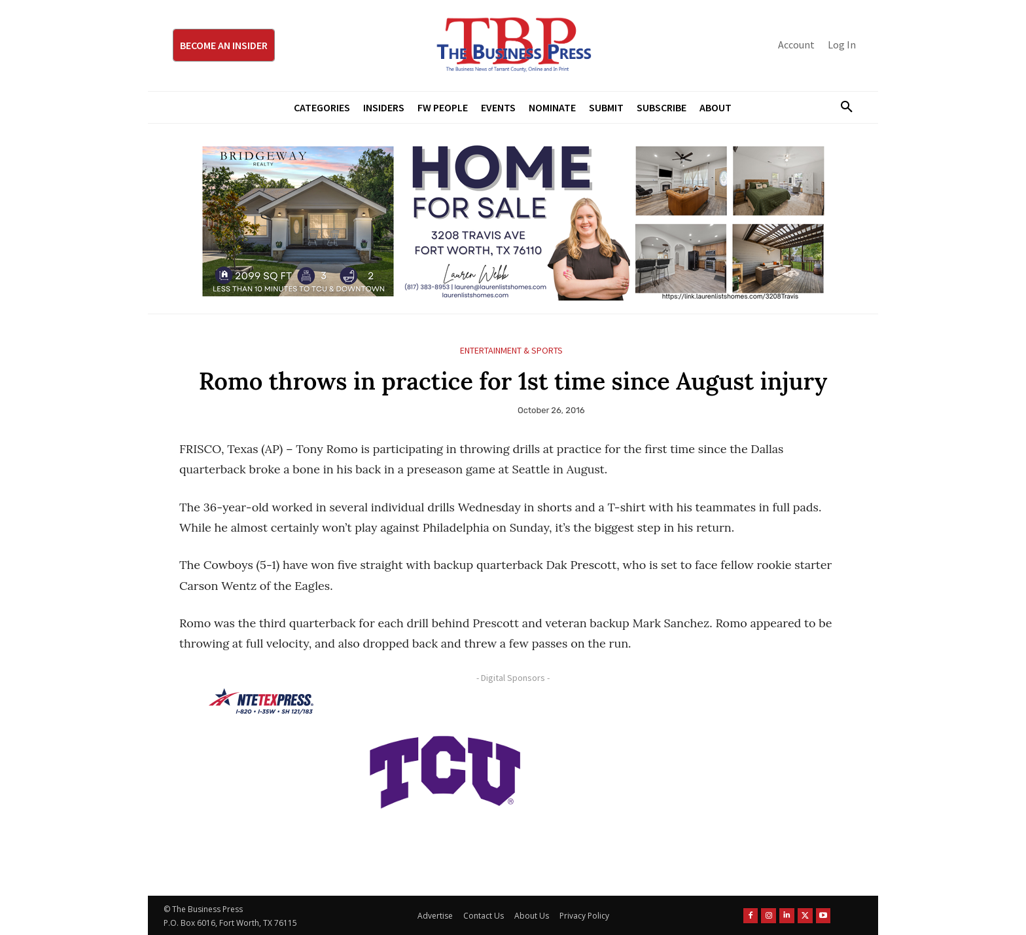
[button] (841, 107)
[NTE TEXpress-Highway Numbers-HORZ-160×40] (261, 701)
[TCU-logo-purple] (445, 770)
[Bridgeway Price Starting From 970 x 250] (513, 219)
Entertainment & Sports (511, 351)
